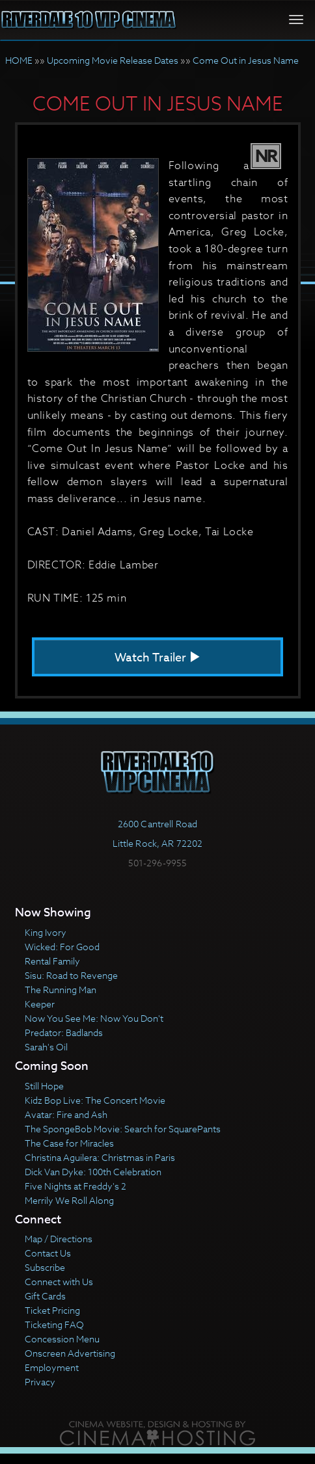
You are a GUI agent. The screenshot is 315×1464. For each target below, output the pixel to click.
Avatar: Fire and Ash (66, 1114)
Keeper (40, 1004)
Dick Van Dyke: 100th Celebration (93, 1171)
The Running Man (60, 989)
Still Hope (44, 1086)
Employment (52, 1367)
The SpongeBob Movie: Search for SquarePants (123, 1129)
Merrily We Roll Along (69, 1200)
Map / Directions (58, 1238)
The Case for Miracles (69, 1143)
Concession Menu (62, 1339)
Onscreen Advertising (70, 1353)
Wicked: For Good (62, 946)
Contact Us (48, 1253)
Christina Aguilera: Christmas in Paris (100, 1157)
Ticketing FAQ (54, 1324)
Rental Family (52, 961)
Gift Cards (45, 1296)
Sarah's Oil (46, 1047)
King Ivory (45, 932)
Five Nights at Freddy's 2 (75, 1186)
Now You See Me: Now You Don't (94, 1018)
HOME (19, 60)
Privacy (40, 1382)
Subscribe (45, 1267)
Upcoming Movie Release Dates (112, 60)
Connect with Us (59, 1281)
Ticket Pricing (52, 1310)
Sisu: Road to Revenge (71, 975)
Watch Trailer (157, 658)
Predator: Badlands (64, 1032)
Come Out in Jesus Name (246, 60)
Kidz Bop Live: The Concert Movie (95, 1100)
